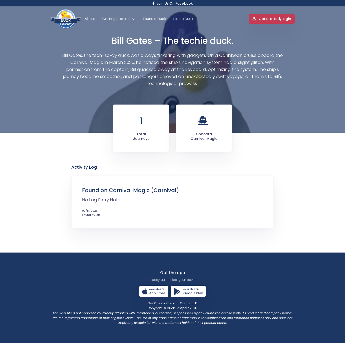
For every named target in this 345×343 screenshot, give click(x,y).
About (90, 18)
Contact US (189, 303)
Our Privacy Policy (161, 303)
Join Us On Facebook (172, 3)
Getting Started (118, 18)
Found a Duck (154, 18)
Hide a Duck (183, 18)
